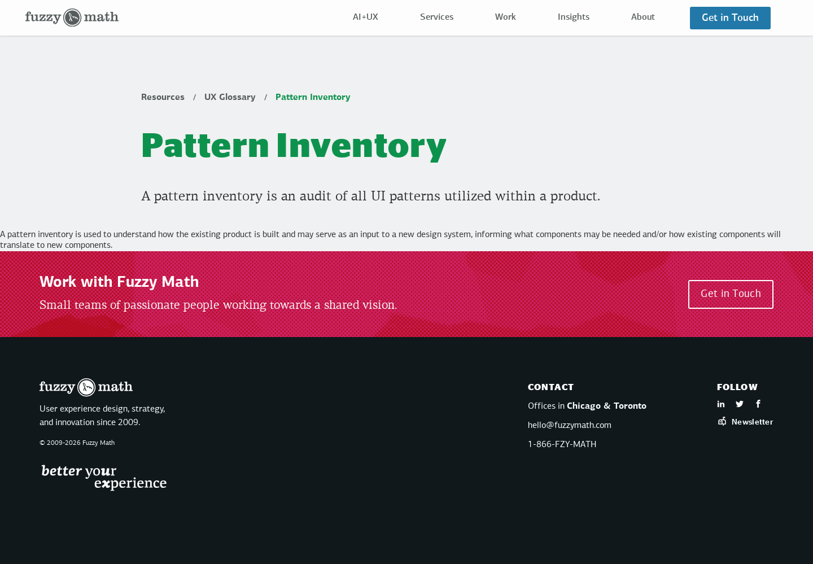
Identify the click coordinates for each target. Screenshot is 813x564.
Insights (573, 17)
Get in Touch (730, 18)
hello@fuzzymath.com (569, 425)
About (643, 17)
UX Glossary (230, 97)
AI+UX (365, 17)
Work (505, 17)
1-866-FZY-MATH (562, 444)
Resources (163, 97)
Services (436, 17)
